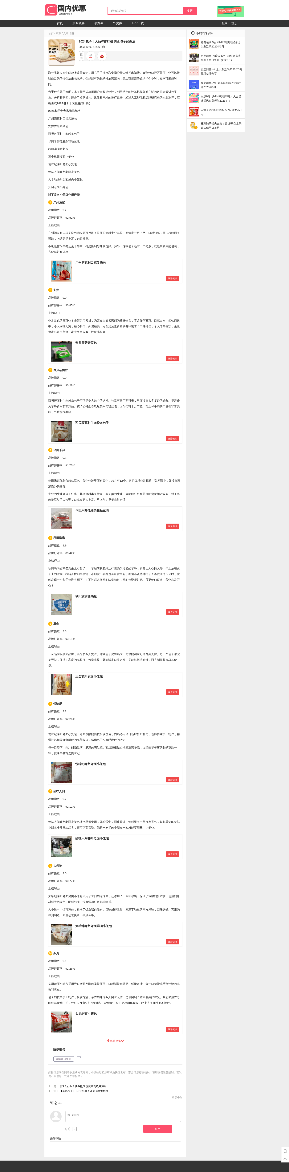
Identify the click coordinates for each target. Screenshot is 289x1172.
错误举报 (177, 1097)
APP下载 (138, 23)
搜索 (190, 10)
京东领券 (78, 23)
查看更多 (117, 1041)
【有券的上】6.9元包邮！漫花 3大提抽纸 (84, 1091)
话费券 (98, 23)
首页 (60, 23)
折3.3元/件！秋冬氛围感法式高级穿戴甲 (83, 1086)
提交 (157, 1128)
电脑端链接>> (63, 1058)
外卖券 (117, 23)
